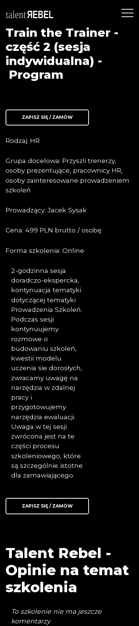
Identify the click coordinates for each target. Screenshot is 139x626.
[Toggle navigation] (127, 13)
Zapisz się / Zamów (47, 117)
